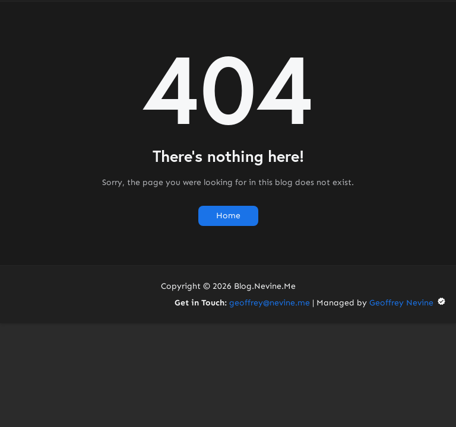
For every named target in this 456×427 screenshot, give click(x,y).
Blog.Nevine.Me (265, 286)
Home (228, 216)
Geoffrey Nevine (407, 303)
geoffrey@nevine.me (269, 303)
